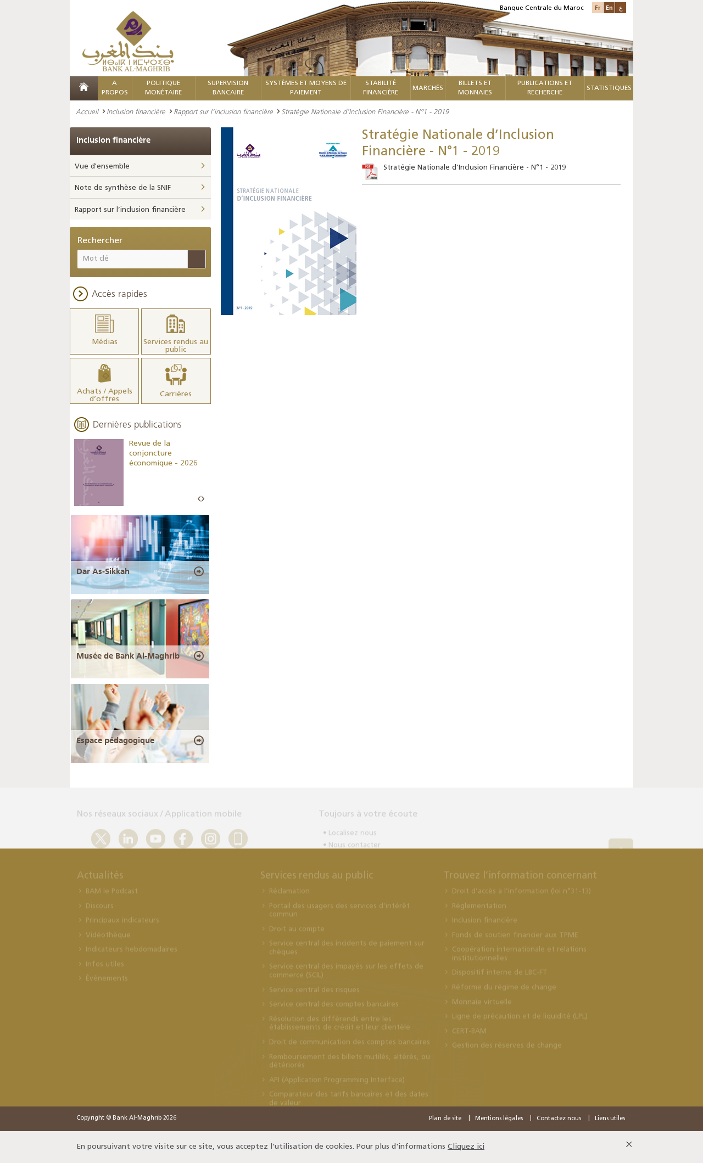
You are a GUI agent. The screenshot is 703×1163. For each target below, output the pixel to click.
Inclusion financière (136, 111)
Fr (597, 7)
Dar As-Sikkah (103, 571)
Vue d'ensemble (102, 166)
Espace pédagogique (115, 740)
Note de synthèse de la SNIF (123, 188)
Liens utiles (610, 1119)
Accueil (87, 111)
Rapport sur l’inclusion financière (223, 111)
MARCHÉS (427, 88)
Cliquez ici (466, 1147)
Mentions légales (499, 1119)
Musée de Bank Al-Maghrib (128, 656)
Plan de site (445, 1119)
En (609, 7)
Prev (199, 499)
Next (202, 499)
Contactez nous (559, 1119)
